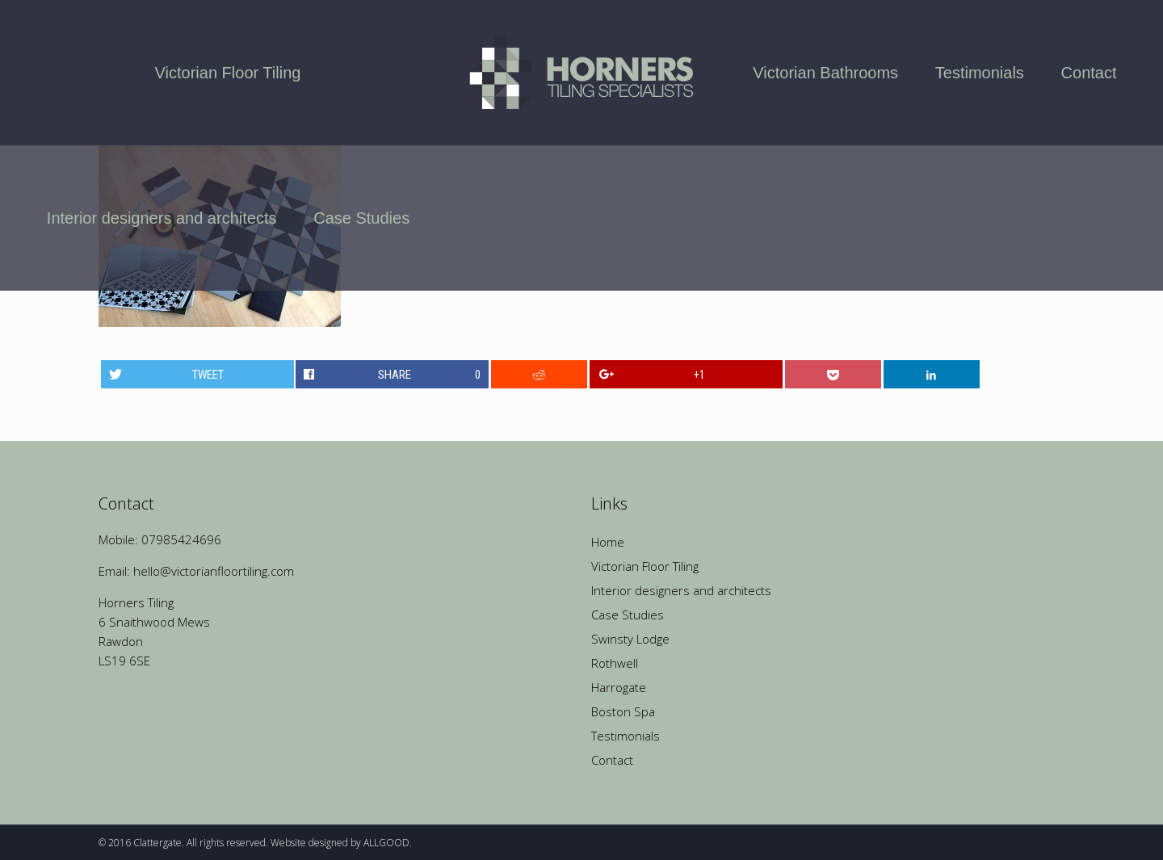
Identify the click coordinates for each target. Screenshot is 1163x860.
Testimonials (625, 736)
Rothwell (614, 663)
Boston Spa (623, 711)
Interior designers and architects (681, 590)
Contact (612, 760)
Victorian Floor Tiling (645, 566)
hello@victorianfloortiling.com (213, 571)
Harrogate (618, 687)
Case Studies (627, 614)
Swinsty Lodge (630, 639)
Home (607, 542)
